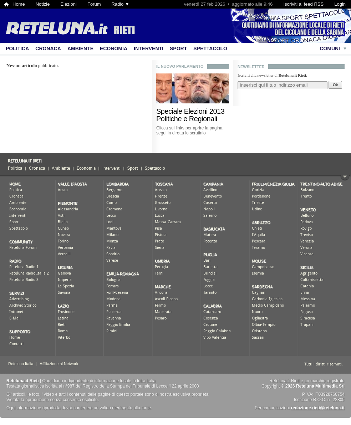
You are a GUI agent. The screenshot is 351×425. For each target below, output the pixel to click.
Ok (335, 85)
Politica (17, 48)
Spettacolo (210, 48)
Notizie (43, 4)
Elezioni (68, 4)
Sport (178, 48)
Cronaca (48, 48)
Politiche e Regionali (186, 119)
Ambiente (80, 48)
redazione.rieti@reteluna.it (318, 407)
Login (340, 4)
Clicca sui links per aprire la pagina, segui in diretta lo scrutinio (190, 130)
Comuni (330, 48)
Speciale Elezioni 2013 (190, 111)
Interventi (148, 48)
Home (18, 4)
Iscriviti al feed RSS (303, 4)
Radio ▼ (120, 4)
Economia (113, 48)
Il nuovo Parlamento (180, 66)
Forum (94, 4)
